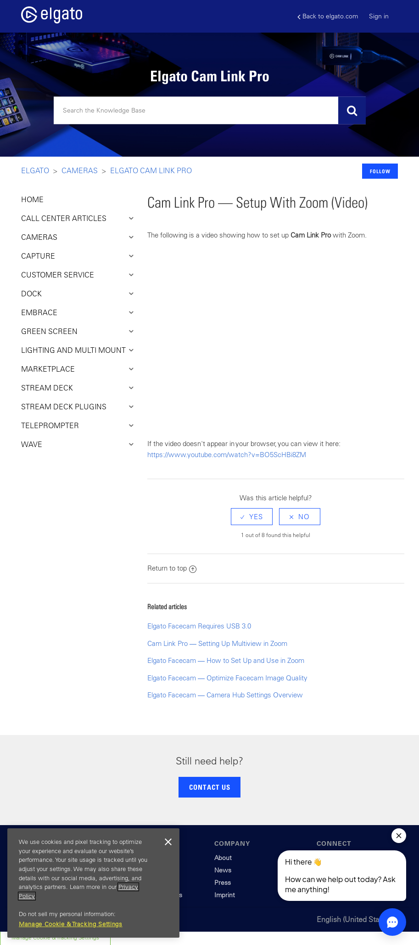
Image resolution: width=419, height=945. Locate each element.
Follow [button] (380, 171)
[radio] (252, 516)
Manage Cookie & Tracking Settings (71, 924)
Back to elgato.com (327, 16)
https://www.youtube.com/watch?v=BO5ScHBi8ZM (226, 454)
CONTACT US (209, 787)
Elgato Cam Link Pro (151, 170)
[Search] (210, 110)
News (222, 870)
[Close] (168, 842)
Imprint (224, 895)
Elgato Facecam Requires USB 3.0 (199, 626)
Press (222, 882)
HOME (32, 199)
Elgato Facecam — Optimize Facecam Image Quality (227, 677)
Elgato (35, 170)
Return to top (171, 568)
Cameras (79, 170)
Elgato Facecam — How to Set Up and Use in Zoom (225, 660)
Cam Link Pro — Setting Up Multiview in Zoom (217, 643)
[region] (93, 883)
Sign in (379, 16)
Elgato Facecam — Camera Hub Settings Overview (225, 694)
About (223, 858)
